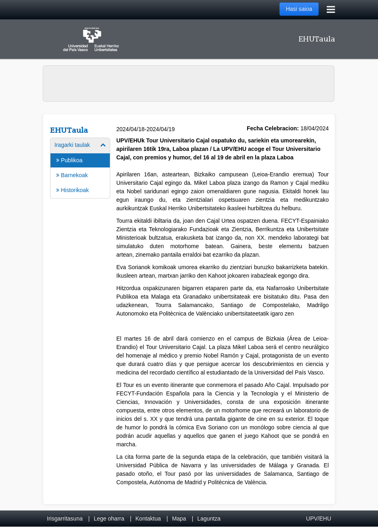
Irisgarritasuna (65, 518)
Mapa (179, 518)
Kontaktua (148, 518)
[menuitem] (80, 167)
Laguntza (208, 518)
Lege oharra (109, 518)
